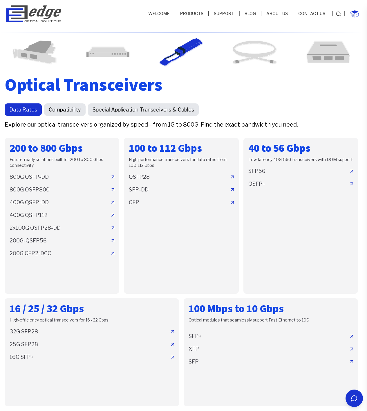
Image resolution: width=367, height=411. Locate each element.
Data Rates (23, 110)
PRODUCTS (191, 13)
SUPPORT (224, 13)
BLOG (250, 13)
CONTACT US (311, 13)
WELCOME (159, 13)
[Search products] (338, 14)
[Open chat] (354, 398)
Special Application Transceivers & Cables (143, 110)
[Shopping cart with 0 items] (355, 14)
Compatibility (65, 110)
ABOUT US (277, 13)
